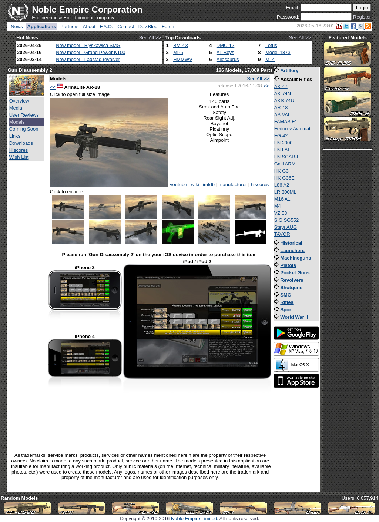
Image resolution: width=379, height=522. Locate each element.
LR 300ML (285, 192)
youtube (178, 184)
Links (14, 136)
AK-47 (281, 86)
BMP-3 (180, 45)
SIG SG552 (286, 220)
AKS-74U (284, 100)
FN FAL (282, 150)
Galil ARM (285, 164)
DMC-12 (225, 45)
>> (266, 85)
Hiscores (18, 150)
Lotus (271, 45)
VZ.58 (280, 213)
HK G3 (281, 171)
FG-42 (281, 135)
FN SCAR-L (287, 157)
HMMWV (182, 59)
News (17, 26)
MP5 (178, 52)
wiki (195, 184)
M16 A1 (282, 199)
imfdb (209, 184)
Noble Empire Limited (194, 518)
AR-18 (281, 107)
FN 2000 (283, 142)
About (89, 26)
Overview (19, 101)
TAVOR (282, 234)
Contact (125, 26)
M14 (270, 59)
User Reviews (24, 115)
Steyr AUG (285, 227)
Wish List (19, 157)
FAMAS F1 (286, 121)
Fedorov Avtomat (292, 128)
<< (53, 87)
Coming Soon (23, 129)
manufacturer (233, 184)
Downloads (21, 143)
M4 (277, 206)
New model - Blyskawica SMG (88, 45)
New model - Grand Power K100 (90, 52)
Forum (169, 26)
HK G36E (284, 178)
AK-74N (282, 93)
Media (15, 108)
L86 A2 (281, 185)
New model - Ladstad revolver (88, 59)
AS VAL (282, 114)
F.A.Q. (106, 26)
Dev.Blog (148, 26)
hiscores (260, 184)
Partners (69, 26)
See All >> (150, 37)
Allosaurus (228, 59)
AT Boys (225, 52)
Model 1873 (278, 52)
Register (362, 17)
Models (17, 122)
